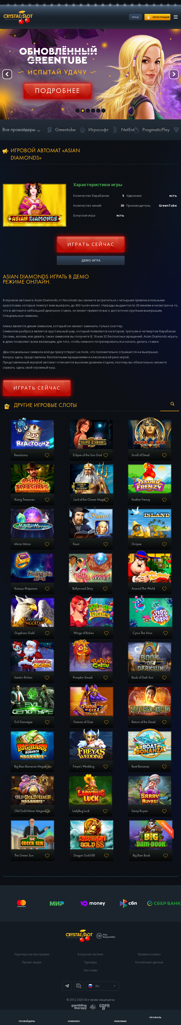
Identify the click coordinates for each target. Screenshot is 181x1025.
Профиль (155, 1017)
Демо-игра (90, 260)
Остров (136, 544)
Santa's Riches (23, 677)
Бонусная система (90, 954)
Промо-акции (31, 962)
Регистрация (57, 88)
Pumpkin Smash (83, 677)
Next (174, 74)
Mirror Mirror (22, 544)
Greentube (60, 129)
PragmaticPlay (151, 129)
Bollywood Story (82, 588)
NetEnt (122, 129)
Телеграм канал (67, 986)
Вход (135, 17)
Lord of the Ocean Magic (89, 499)
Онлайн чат (78, 986)
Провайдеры (27, 1021)
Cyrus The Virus (142, 633)
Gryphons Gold (24, 633)
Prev (7, 74)
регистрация (161, 17)
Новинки (74, 1021)
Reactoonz (21, 455)
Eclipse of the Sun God (87, 455)
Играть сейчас (90, 244)
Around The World (143, 588)
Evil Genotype (23, 722)
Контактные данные (149, 962)
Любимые (120, 1021)
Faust (76, 544)
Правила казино (149, 954)
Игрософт (93, 129)
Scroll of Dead (140, 455)
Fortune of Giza (83, 722)
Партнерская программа (31, 954)
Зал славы (90, 970)
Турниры (90, 962)
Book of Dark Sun (142, 677)
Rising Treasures (24, 499)
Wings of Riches (84, 633)
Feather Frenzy (141, 499)
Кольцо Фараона (25, 588)
